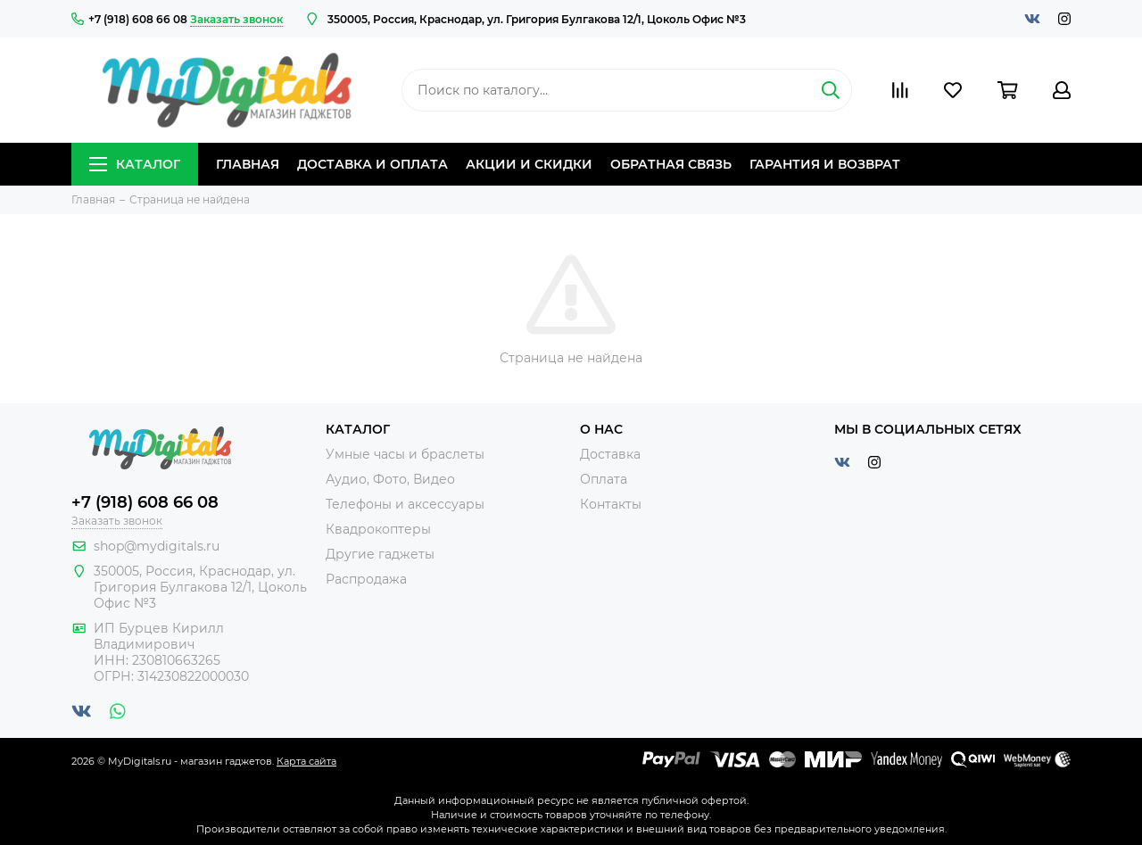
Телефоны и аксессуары (405, 504)
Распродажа (366, 579)
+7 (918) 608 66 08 (129, 19)
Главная (247, 164)
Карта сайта (306, 761)
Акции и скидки (529, 164)
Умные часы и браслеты (405, 454)
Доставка (610, 454)
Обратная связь (671, 164)
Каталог (134, 164)
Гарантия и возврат (824, 164)
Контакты (610, 504)
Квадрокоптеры (378, 529)
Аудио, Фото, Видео (390, 479)
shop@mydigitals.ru (156, 546)
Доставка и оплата (372, 164)
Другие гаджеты (380, 554)
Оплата (603, 479)
